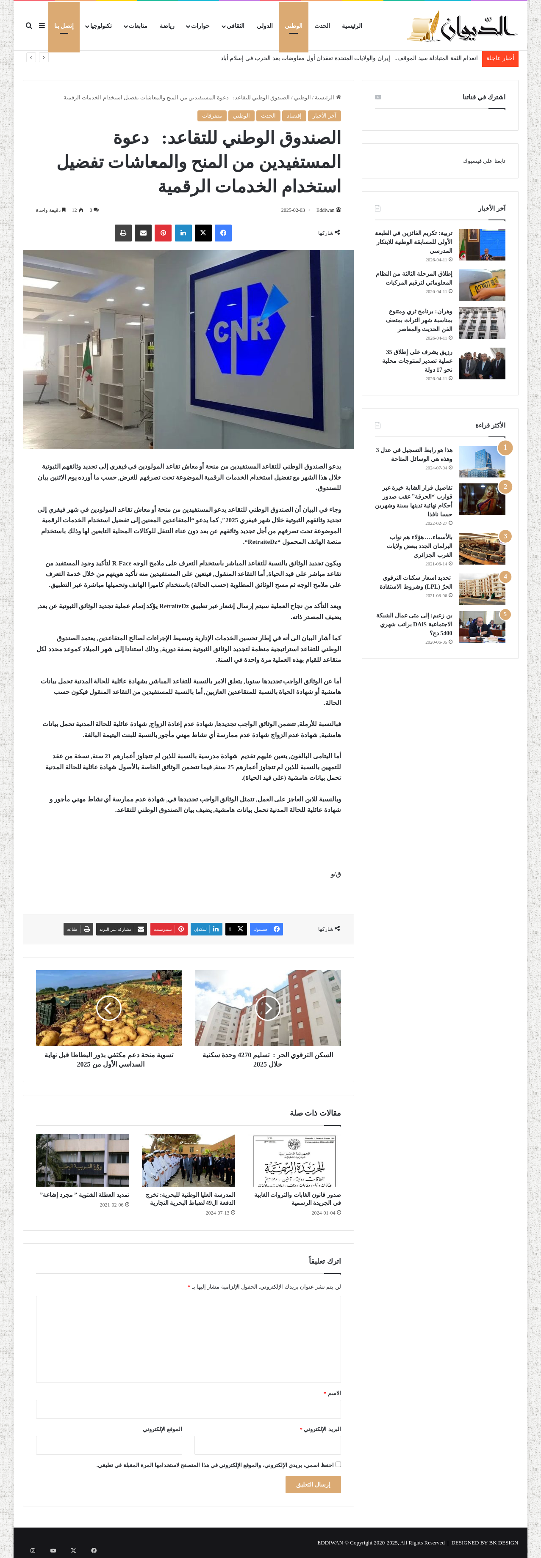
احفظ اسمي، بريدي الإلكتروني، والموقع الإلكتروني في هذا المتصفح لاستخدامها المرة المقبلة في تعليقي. (215, 1465)
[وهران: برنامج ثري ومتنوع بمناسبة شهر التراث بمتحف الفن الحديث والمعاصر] (482, 323)
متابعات (138, 26)
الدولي (265, 26)
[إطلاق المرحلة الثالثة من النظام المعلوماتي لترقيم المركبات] (482, 285)
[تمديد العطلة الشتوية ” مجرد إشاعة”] (82, 1160)
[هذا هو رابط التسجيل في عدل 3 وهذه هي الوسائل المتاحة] (482, 461)
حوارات (200, 26)
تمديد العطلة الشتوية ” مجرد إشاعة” (84, 1195)
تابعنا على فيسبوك (484, 161)
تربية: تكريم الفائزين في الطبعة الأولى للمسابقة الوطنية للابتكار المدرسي (413, 242)
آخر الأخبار (324, 115)
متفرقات (212, 115)
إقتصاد (294, 115)
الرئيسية (352, 26)
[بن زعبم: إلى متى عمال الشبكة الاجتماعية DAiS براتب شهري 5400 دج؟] (482, 627)
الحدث (322, 26)
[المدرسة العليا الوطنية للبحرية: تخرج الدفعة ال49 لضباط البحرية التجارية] (188, 1160)
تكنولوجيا (101, 26)
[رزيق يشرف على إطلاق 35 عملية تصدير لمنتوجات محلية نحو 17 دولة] (482, 363)
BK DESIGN (504, 1542)
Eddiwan (324, 210)
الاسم (332, 1393)
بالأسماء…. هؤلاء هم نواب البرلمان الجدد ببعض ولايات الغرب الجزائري (419, 546)
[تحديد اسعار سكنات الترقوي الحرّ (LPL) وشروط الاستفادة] (482, 589)
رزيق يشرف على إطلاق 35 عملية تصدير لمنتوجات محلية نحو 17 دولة (417, 361)
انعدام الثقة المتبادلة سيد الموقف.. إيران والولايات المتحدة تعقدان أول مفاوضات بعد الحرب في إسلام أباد (349, 58)
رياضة (167, 26)
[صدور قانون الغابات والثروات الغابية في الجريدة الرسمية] (294, 1160)
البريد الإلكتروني (320, 1429)
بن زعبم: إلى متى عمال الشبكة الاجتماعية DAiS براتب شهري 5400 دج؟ (414, 624)
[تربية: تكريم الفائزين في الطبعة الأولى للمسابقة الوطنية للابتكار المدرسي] (482, 245)
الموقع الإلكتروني (162, 1429)
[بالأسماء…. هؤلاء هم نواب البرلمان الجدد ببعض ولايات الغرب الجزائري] (482, 549)
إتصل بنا (64, 26)
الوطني (293, 26)
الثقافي (235, 26)
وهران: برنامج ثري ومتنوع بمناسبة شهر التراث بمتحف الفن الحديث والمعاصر (419, 320)
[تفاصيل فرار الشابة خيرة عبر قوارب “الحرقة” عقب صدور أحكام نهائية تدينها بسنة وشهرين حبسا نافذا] (482, 499)
